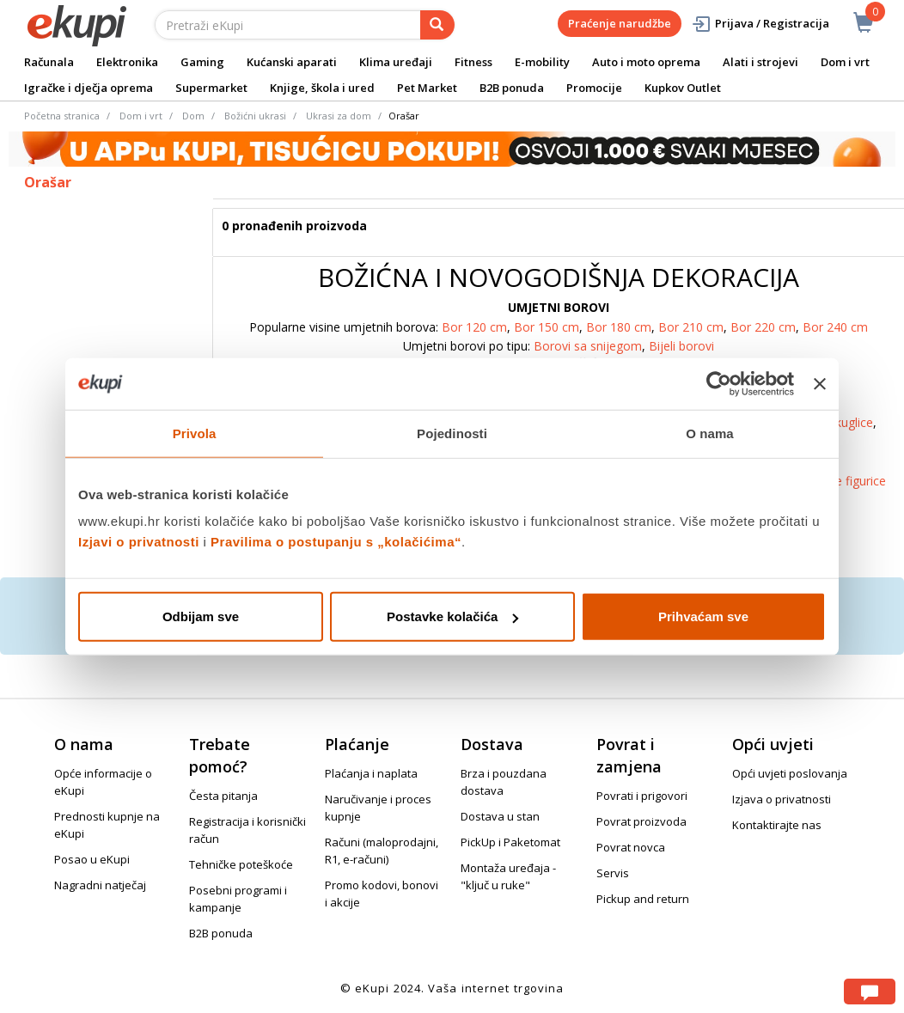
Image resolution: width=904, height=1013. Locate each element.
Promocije (594, 87)
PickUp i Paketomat (510, 842)
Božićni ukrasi (255, 115)
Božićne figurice (841, 481)
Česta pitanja (223, 795)
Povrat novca (630, 847)
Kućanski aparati (292, 62)
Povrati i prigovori (641, 795)
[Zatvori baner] (820, 383)
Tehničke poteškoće (241, 864)
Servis (612, 873)
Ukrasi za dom (338, 115)
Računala (49, 62)
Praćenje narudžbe (619, 23)
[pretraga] (437, 25)
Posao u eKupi (92, 859)
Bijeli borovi (681, 346)
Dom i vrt (845, 62)
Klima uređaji (395, 62)
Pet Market (427, 87)
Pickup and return (642, 898)
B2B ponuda (511, 87)
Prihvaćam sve (703, 616)
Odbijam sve (200, 616)
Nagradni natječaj (100, 885)
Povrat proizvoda (641, 821)
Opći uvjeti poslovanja (789, 773)
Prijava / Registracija (760, 23)
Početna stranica (62, 115)
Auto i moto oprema (646, 62)
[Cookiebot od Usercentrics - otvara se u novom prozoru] (719, 383)
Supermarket (211, 87)
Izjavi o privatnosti (138, 541)
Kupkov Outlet (682, 87)
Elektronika (127, 62)
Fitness (473, 62)
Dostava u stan (500, 816)
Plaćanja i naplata (371, 773)
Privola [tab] (195, 432)
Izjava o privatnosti (781, 799)
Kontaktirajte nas (777, 825)
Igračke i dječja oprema (88, 87)
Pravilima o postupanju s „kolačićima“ (336, 541)
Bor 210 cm (691, 327)
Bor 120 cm (474, 327)
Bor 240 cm (835, 327)
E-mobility (542, 62)
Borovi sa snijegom (588, 346)
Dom (193, 115)
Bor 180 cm (618, 327)
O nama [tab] (710, 432)
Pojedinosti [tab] (452, 432)
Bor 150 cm (546, 327)
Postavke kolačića (452, 616)
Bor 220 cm (763, 327)
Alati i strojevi (760, 62)
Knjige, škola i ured (322, 87)
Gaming (202, 62)
